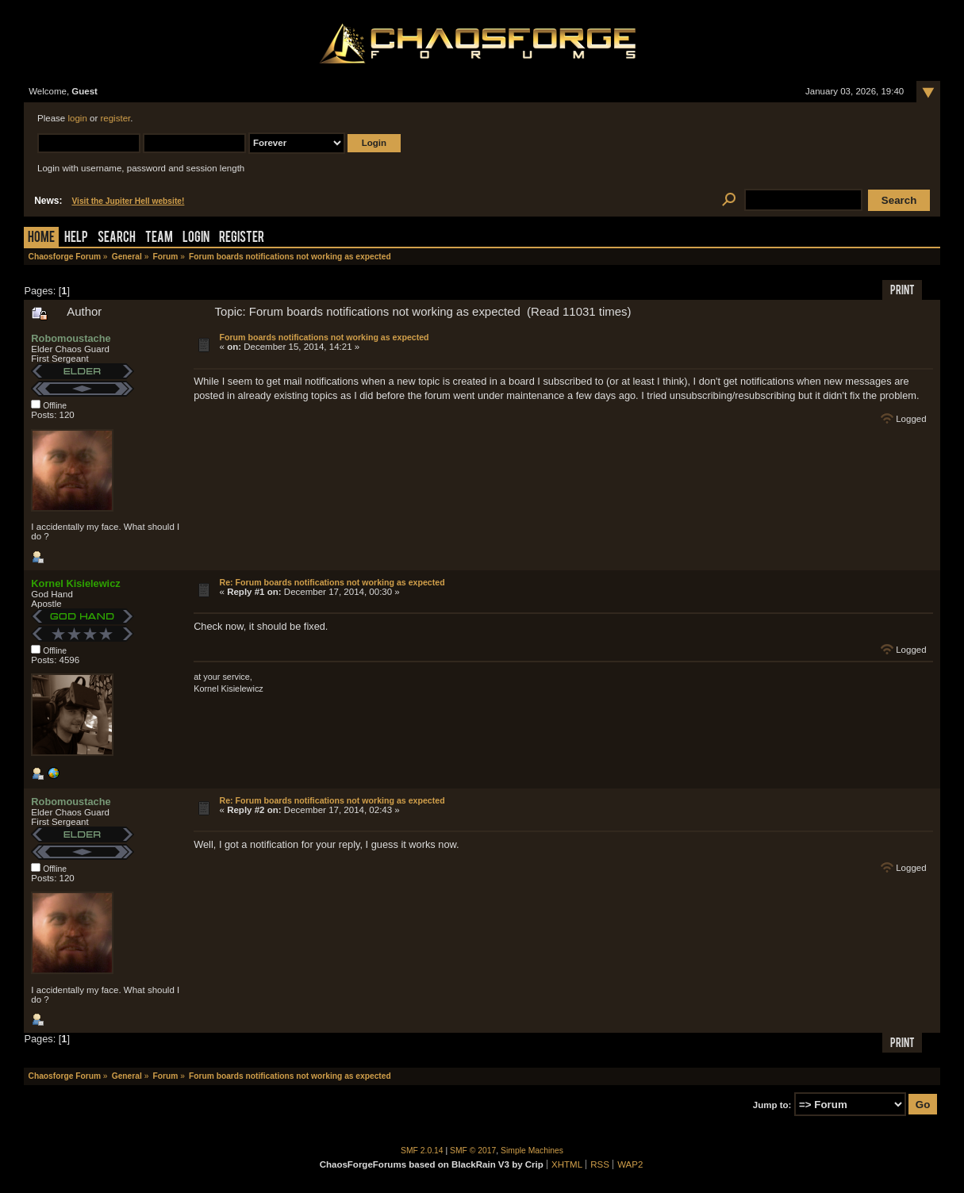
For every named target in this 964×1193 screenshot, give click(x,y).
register (115, 118)
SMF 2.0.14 (422, 1150)
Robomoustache (70, 338)
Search (117, 238)
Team (159, 238)
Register (241, 238)
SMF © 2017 (473, 1150)
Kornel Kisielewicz (75, 583)
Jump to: (772, 1105)
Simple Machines (532, 1150)
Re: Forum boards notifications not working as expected (332, 582)
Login (195, 238)
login (76, 118)
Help (76, 238)
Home (41, 238)
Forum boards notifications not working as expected (324, 337)
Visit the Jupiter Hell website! (127, 201)
